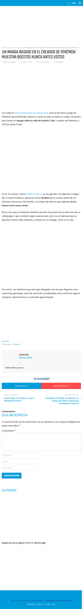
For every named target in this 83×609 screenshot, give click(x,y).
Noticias (11, 48)
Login (74, 3)
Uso (53, 604)
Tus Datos (47, 604)
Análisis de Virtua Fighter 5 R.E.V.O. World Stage (24, 543)
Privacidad (30, 604)
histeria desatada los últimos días (31, 112)
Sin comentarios (43, 62)
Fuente (5, 341)
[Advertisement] (41, 24)
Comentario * (9, 430)
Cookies (39, 604)
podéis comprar (34, 193)
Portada (4, 48)
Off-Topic (19, 48)
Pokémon (16, 344)
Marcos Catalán (9, 62)
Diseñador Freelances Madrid (58, 600)
